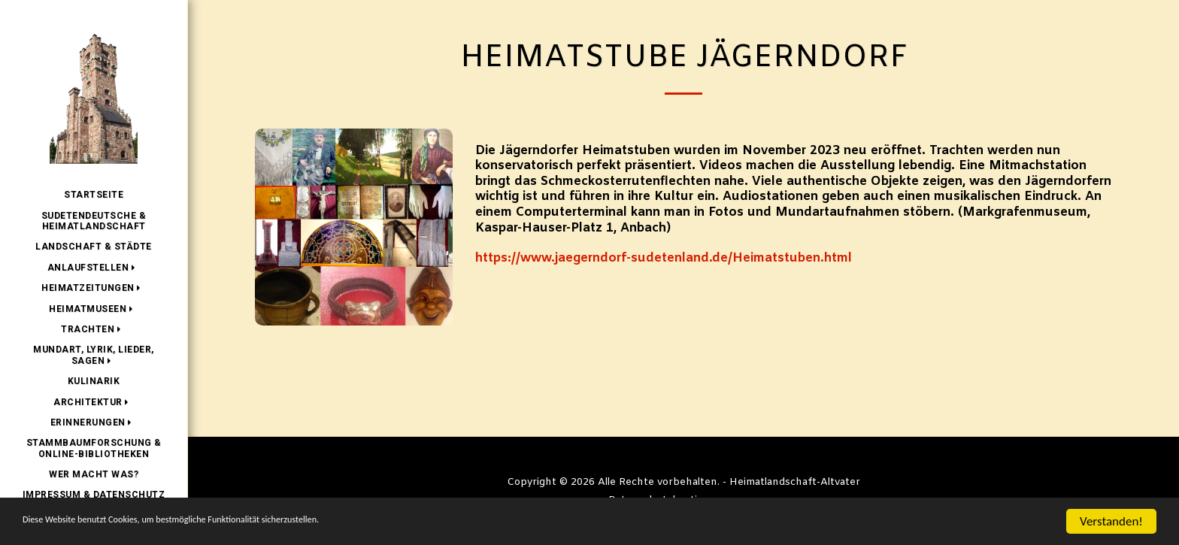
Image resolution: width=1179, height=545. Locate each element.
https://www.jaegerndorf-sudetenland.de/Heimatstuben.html (663, 258)
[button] (94, 267)
